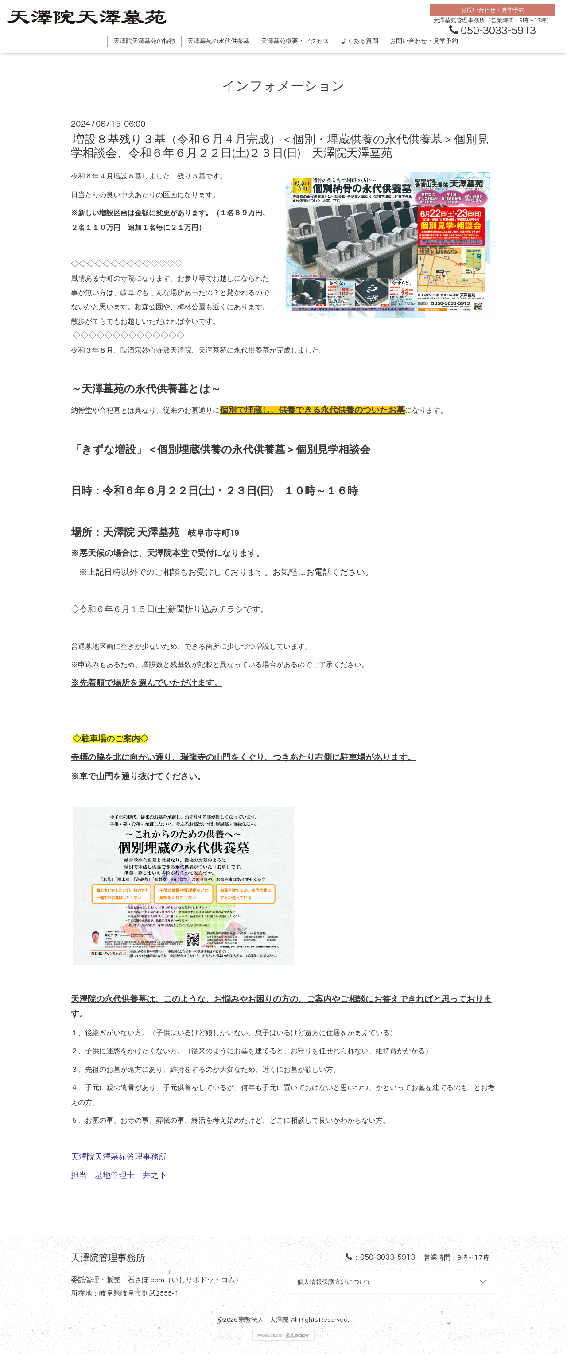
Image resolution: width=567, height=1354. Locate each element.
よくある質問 (359, 41)
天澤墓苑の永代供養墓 (218, 41)
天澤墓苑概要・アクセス (295, 41)
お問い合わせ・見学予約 (424, 41)
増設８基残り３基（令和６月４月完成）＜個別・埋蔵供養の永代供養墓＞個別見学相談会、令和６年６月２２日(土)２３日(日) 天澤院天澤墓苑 (280, 146)
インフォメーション (283, 86)
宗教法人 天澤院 (263, 1319)
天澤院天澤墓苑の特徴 (144, 41)
